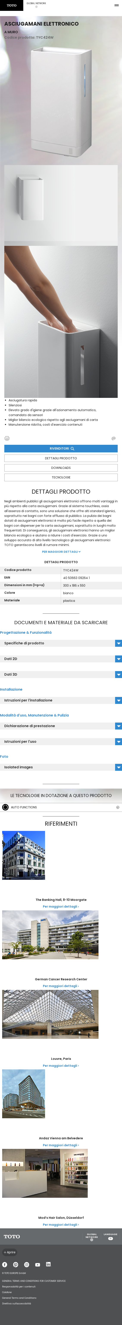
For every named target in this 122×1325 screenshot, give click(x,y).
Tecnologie (61, 477)
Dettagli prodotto (61, 458)
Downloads (61, 468)
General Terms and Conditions (19, 1298)
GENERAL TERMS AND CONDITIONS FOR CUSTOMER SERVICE (34, 1281)
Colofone (7, 1292)
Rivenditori (62, 448)
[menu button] (116, 5)
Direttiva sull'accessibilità (16, 1303)
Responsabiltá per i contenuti (19, 1286)
